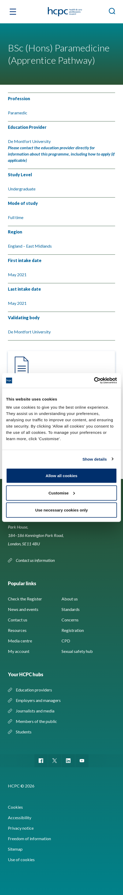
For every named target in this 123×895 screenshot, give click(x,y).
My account (18, 651)
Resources (17, 630)
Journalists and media (35, 710)
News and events (23, 609)
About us (70, 598)
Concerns (70, 619)
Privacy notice (21, 827)
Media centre (20, 640)
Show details (95, 459)
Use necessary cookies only (61, 510)
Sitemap (15, 848)
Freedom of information (29, 838)
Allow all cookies (62, 475)
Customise (61, 493)
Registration (73, 630)
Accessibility (19, 817)
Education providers (34, 689)
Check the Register (25, 598)
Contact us (17, 619)
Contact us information (35, 560)
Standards (71, 609)
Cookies (15, 807)
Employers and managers (38, 700)
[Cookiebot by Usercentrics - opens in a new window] (94, 380)
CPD (66, 640)
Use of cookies (21, 859)
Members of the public (36, 721)
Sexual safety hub (77, 651)
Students (24, 731)
